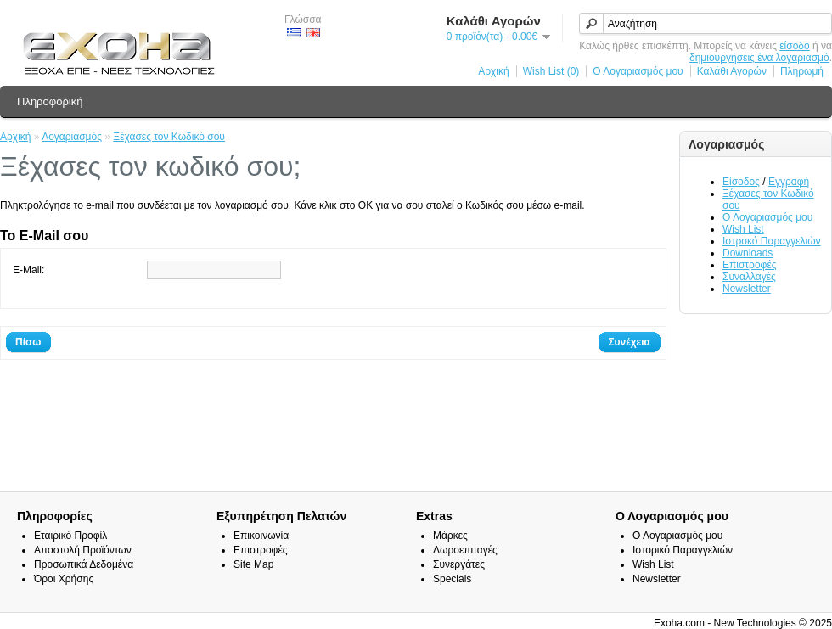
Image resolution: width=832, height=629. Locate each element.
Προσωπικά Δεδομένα (83, 564)
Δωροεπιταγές (465, 550)
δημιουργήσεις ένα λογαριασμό (759, 58)
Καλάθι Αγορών (732, 71)
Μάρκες (450, 536)
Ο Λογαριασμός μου (638, 71)
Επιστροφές (749, 265)
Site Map (253, 564)
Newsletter (746, 289)
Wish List (743, 229)
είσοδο (794, 46)
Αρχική (493, 71)
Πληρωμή (802, 71)
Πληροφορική (49, 101)
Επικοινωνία (261, 536)
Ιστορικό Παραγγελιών (682, 550)
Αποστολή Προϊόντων (83, 550)
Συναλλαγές (749, 277)
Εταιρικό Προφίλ (70, 536)
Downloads (747, 253)
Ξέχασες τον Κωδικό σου (169, 137)
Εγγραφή (788, 182)
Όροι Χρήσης (63, 579)
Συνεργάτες (459, 564)
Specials (452, 579)
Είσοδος (741, 182)
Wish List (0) (551, 71)
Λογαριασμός (72, 137)
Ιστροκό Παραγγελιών (771, 241)
